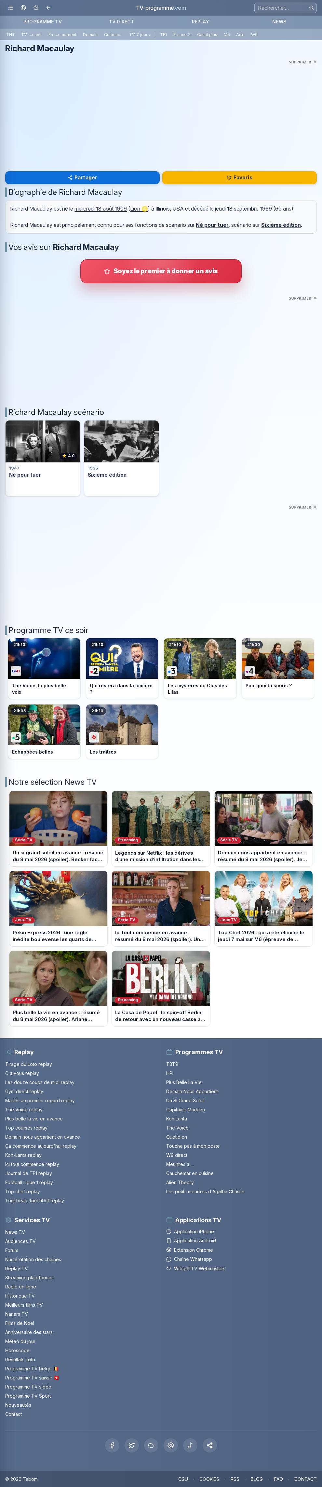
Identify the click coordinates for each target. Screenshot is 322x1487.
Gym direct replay (24, 1091)
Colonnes (113, 34)
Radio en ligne (20, 1286)
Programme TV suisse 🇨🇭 (32, 1377)
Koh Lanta (176, 1118)
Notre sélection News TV (52, 782)
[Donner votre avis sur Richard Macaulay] (161, 271)
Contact (13, 1414)
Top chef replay (22, 1191)
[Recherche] (285, 8)
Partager (82, 178)
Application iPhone (190, 1231)
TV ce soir (31, 34)
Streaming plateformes (29, 1277)
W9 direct (176, 1155)
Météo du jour (20, 1341)
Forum (11, 1250)
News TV (15, 1232)
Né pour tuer (212, 225)
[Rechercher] (311, 7)
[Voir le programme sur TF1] (44, 668)
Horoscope (17, 1350)
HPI (169, 1073)
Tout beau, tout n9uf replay (34, 1200)
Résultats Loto (20, 1359)
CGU (183, 1479)
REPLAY (200, 21)
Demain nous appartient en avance (42, 1137)
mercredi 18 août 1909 (100, 208)
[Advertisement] (161, 111)
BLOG (257, 1479)
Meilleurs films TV (24, 1305)
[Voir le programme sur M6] (122, 731)
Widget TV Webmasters (195, 1268)
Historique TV (20, 1296)
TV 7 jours (139, 34)
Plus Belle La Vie (184, 1082)
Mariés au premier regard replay (40, 1100)
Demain (90, 34)
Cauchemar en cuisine (190, 1173)
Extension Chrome (189, 1250)
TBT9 (172, 1064)
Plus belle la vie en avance (34, 1118)
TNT (10, 34)
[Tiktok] (190, 1445)
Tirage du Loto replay (28, 1064)
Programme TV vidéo (28, 1387)
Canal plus (207, 34)
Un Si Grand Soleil (185, 1100)
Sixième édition (281, 225)
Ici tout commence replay (32, 1164)
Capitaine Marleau (185, 1109)
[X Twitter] (132, 1445)
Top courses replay (26, 1128)
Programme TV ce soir (48, 630)
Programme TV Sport (28, 1396)
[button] (210, 1445)
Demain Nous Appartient (192, 1091)
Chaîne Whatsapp (189, 1259)
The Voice (177, 1128)
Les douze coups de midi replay (39, 1082)
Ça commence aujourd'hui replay (40, 1146)
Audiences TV (20, 1241)
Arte (240, 34)
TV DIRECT (121, 21)
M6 (227, 34)
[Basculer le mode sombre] (36, 8)
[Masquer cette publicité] (303, 62)
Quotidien (176, 1137)
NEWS (279, 21)
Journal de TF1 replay (28, 1173)
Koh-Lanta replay (23, 1155)
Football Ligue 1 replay (29, 1182)
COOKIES (209, 1479)
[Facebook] (112, 1445)
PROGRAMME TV (42, 21)
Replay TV (16, 1268)
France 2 (182, 34)
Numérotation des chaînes (33, 1259)
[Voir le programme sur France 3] (200, 668)
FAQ (278, 1479)
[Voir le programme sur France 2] (122, 668)
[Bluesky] (151, 1445)
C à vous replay (22, 1073)
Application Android (191, 1240)
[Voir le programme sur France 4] (278, 668)
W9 (254, 34)
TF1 (163, 34)
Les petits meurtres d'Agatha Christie (205, 1191)
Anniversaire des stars (29, 1332)
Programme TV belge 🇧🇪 (32, 1368)
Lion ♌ (139, 208)
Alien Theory (180, 1182)
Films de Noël (19, 1323)
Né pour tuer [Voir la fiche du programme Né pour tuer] (25, 475)
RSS (235, 1479)
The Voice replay (24, 1109)
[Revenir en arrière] (48, 8)
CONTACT (305, 1479)
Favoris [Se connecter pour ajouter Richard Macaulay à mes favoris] (239, 178)
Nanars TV (16, 1314)
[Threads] (171, 1445)
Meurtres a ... (180, 1164)
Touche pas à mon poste (193, 1146)
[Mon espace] (23, 8)
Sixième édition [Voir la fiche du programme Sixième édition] (107, 475)
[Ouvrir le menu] (10, 8)
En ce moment (62, 34)
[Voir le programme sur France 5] (44, 731)
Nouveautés (18, 1405)
